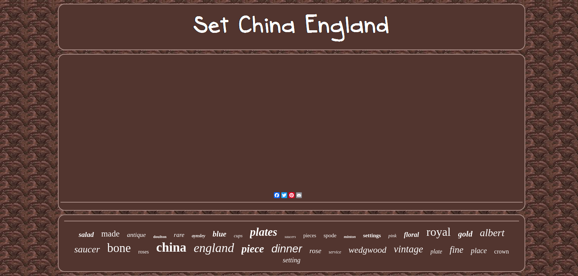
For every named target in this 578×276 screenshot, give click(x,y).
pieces (309, 235)
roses (143, 252)
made (110, 233)
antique (136, 234)
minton (350, 236)
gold (465, 233)
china (171, 247)
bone (119, 248)
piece (252, 249)
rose (315, 251)
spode (330, 235)
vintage (408, 249)
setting (291, 260)
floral (411, 234)
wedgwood (368, 250)
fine (457, 250)
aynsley (198, 235)
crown (501, 251)
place (479, 250)
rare (179, 234)
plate (436, 251)
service (335, 252)
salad (86, 234)
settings (372, 235)
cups (238, 235)
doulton (159, 236)
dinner (286, 248)
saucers (290, 237)
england (214, 248)
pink (392, 235)
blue (219, 234)
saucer (87, 249)
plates (263, 231)
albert (492, 232)
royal (438, 231)
